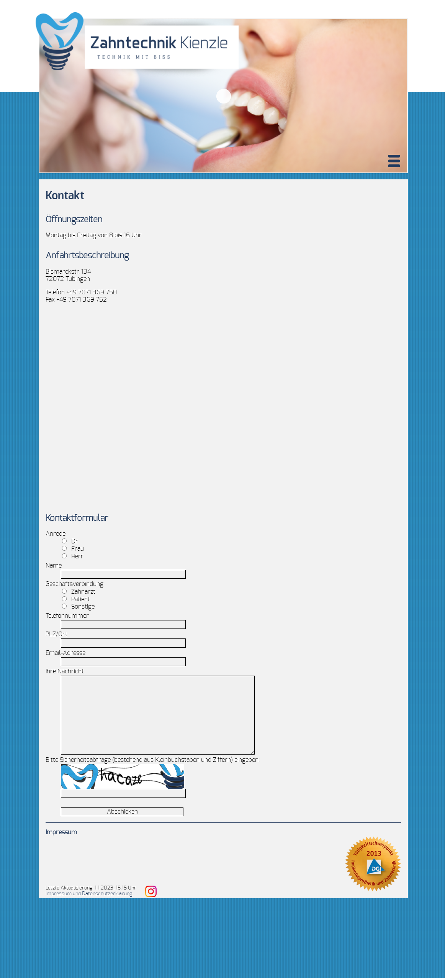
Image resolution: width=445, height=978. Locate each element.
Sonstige (78, 607)
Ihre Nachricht (65, 671)
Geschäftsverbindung (74, 584)
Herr (72, 556)
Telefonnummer (67, 616)
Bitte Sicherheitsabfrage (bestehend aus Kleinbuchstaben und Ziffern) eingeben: (153, 760)
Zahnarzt (78, 592)
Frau (72, 549)
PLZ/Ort (56, 634)
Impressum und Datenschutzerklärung (89, 893)
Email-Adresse (65, 653)
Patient (75, 599)
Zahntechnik (180, 406)
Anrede (55, 534)
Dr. (70, 541)
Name (54, 566)
